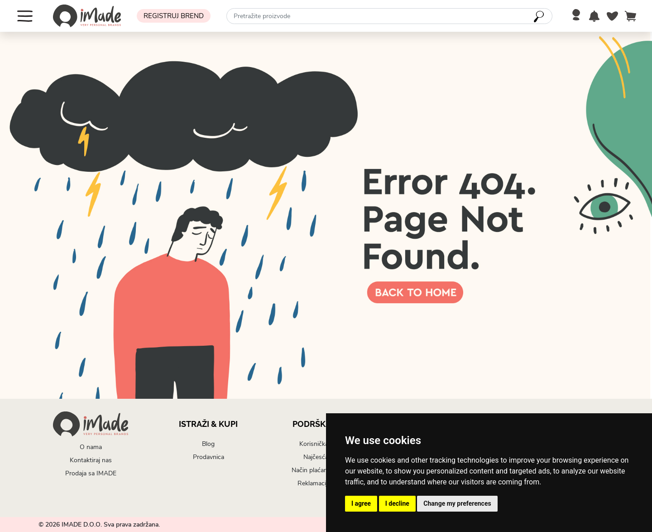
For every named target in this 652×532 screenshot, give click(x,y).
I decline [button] (397, 503)
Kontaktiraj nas (91, 460)
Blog (208, 444)
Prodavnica (208, 457)
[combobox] (389, 16)
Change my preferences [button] (457, 503)
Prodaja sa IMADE (90, 473)
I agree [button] (361, 503)
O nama (91, 447)
